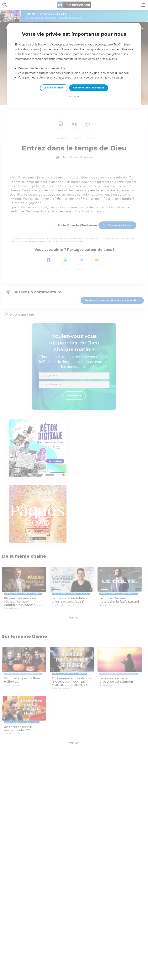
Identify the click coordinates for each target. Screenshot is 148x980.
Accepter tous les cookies (88, 87)
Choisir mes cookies (54, 88)
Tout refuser (74, 96)
